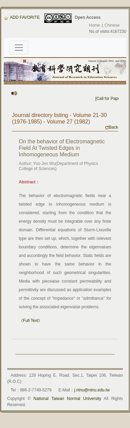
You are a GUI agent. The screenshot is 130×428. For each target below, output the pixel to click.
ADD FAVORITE (22, 17)
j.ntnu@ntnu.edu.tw (92, 390)
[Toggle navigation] (18, 47)
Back (111, 127)
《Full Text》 (30, 320)
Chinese (112, 25)
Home (94, 25)
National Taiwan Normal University (67, 398)
